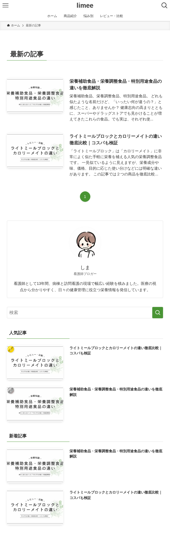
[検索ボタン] (164, 5)
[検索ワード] (85, 312)
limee (85, 5)
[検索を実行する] (157, 312)
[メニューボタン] (5, 5)
